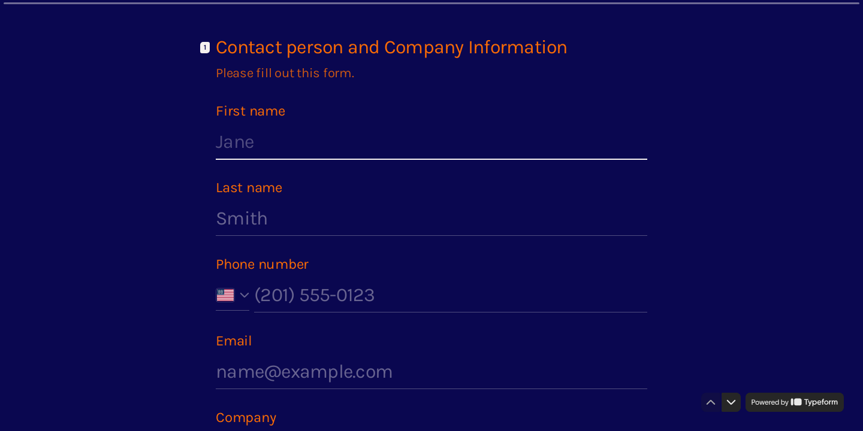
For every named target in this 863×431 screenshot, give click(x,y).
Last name (249, 187)
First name (250, 110)
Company (246, 417)
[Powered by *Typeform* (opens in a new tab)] (795, 402)
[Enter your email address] (431, 371)
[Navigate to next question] (731, 402)
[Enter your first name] (431, 142)
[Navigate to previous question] (710, 402)
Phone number (262, 264)
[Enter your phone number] (450, 295)
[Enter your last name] (431, 218)
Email (234, 340)
